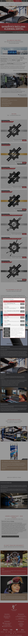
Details (5, 303)
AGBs (19, 336)
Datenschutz (23, 336)
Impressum (16, 336)
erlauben (22, 303)
